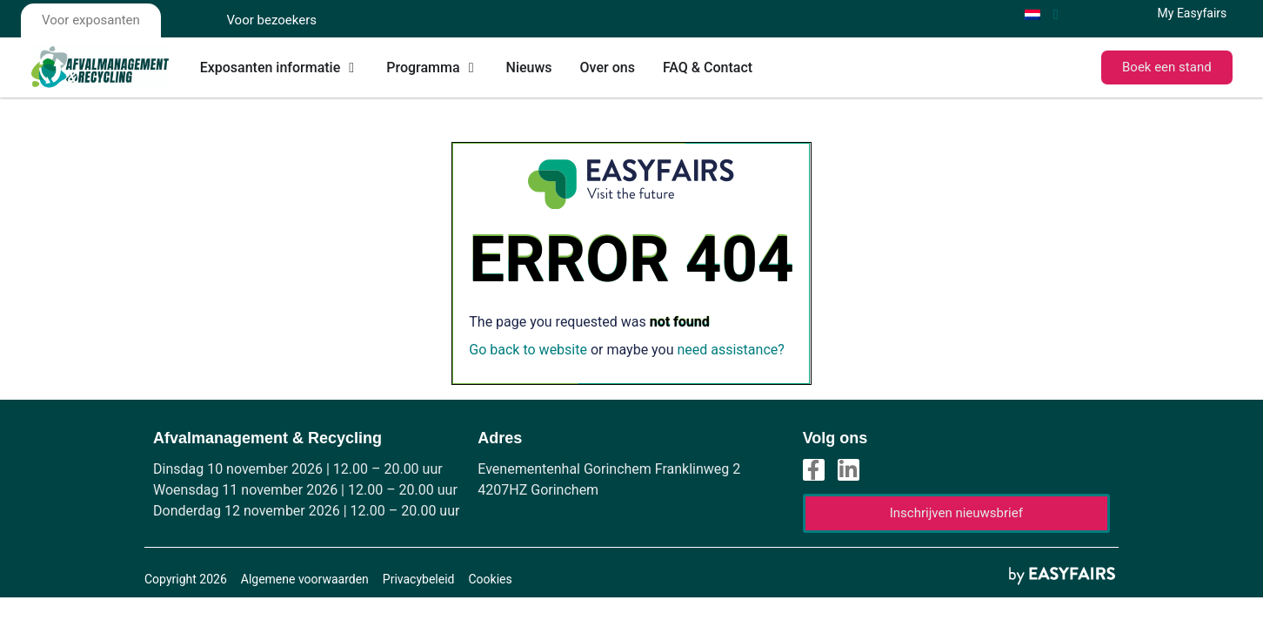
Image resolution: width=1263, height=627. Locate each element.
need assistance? (730, 349)
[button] (1167, 67)
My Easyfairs (1192, 13)
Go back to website (528, 349)
